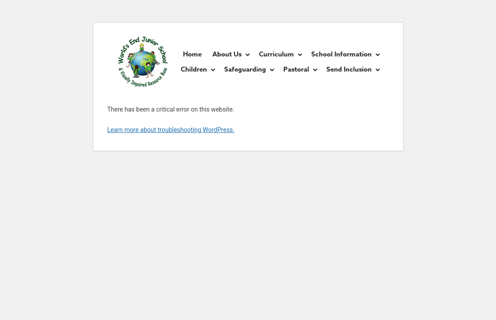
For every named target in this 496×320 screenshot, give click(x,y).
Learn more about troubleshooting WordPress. (171, 129)
